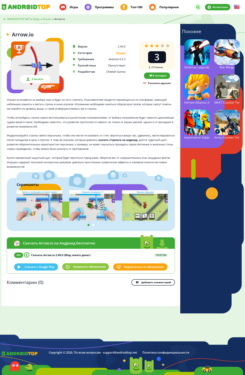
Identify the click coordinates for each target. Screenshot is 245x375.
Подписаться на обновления (144, 266)
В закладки (159, 75)
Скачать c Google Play (40, 266)
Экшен (121, 52)
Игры (74, 7)
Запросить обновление (89, 267)
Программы (104, 7)
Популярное (169, 7)
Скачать (37, 79)
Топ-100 (137, 7)
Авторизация (220, 7)
